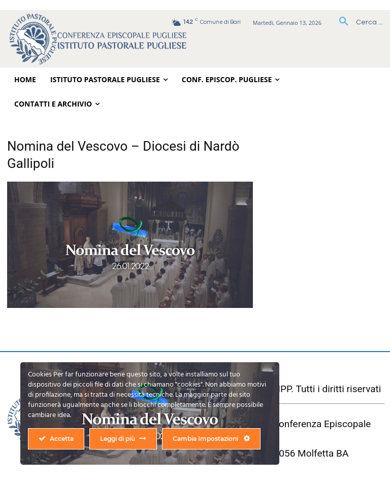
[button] (357, 22)
